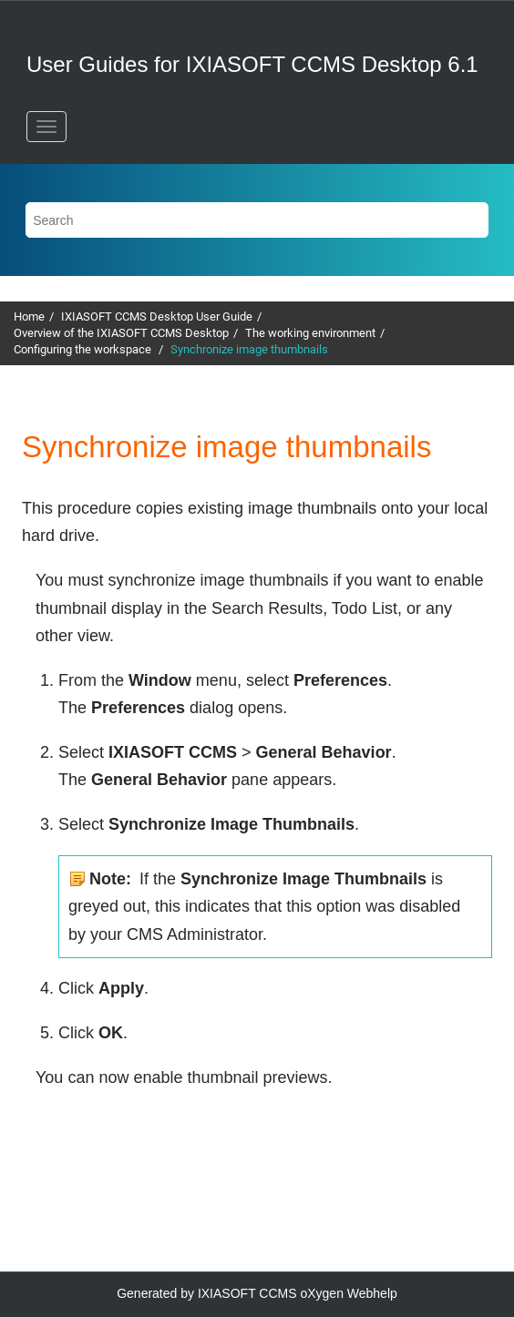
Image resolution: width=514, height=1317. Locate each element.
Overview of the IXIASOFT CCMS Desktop (121, 333)
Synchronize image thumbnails (249, 349)
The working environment (310, 333)
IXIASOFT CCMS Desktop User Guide (156, 316)
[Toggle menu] (46, 126)
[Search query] (257, 220)
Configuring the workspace (84, 349)
